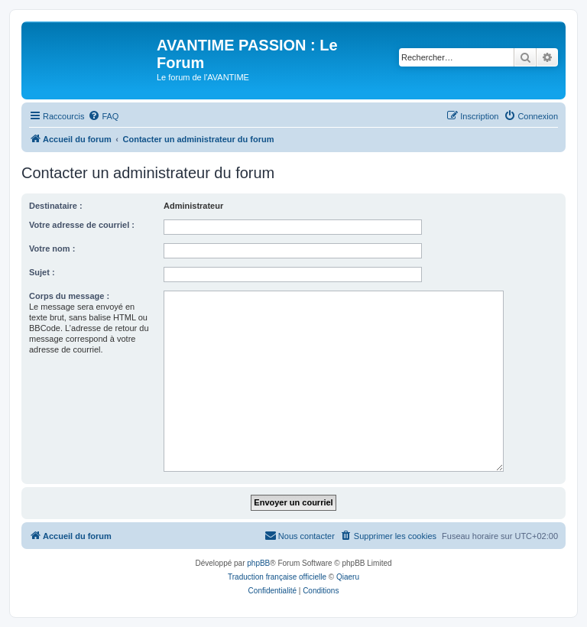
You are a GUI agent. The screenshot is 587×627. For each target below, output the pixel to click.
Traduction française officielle (277, 577)
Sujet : (42, 272)
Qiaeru (347, 577)
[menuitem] (103, 116)
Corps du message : (69, 296)
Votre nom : (52, 248)
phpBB (258, 563)
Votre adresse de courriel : (82, 224)
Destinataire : (56, 205)
